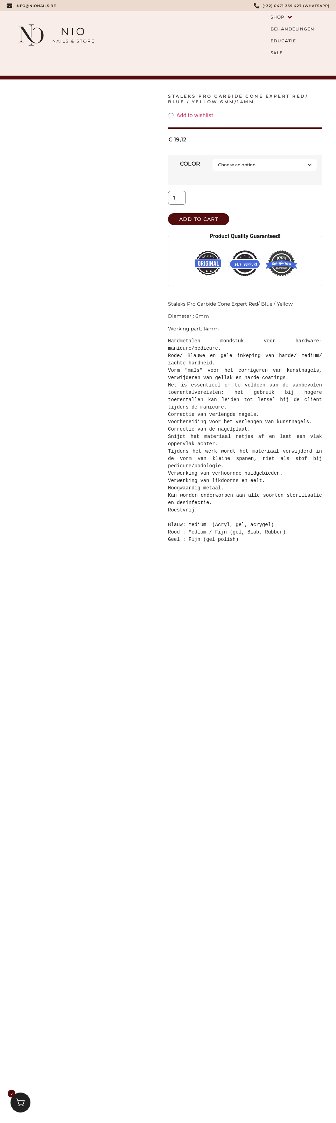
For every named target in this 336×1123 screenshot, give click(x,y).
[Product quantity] (177, 198)
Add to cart (198, 219)
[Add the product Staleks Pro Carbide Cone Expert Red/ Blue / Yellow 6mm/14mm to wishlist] (245, 115)
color (190, 164)
